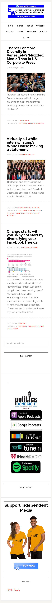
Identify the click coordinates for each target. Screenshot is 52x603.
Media (30, 123)
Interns (31, 210)
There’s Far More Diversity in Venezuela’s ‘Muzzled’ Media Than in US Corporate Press (25, 55)
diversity (23, 123)
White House (21, 213)
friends (40, 326)
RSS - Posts (13, 590)
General (36, 208)
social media (12, 329)
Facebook (32, 326)
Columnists (23, 120)
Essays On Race (24, 208)
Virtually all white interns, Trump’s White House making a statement (25, 144)
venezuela (39, 123)
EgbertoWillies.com (26, 11)
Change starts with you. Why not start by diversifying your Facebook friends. (25, 236)
